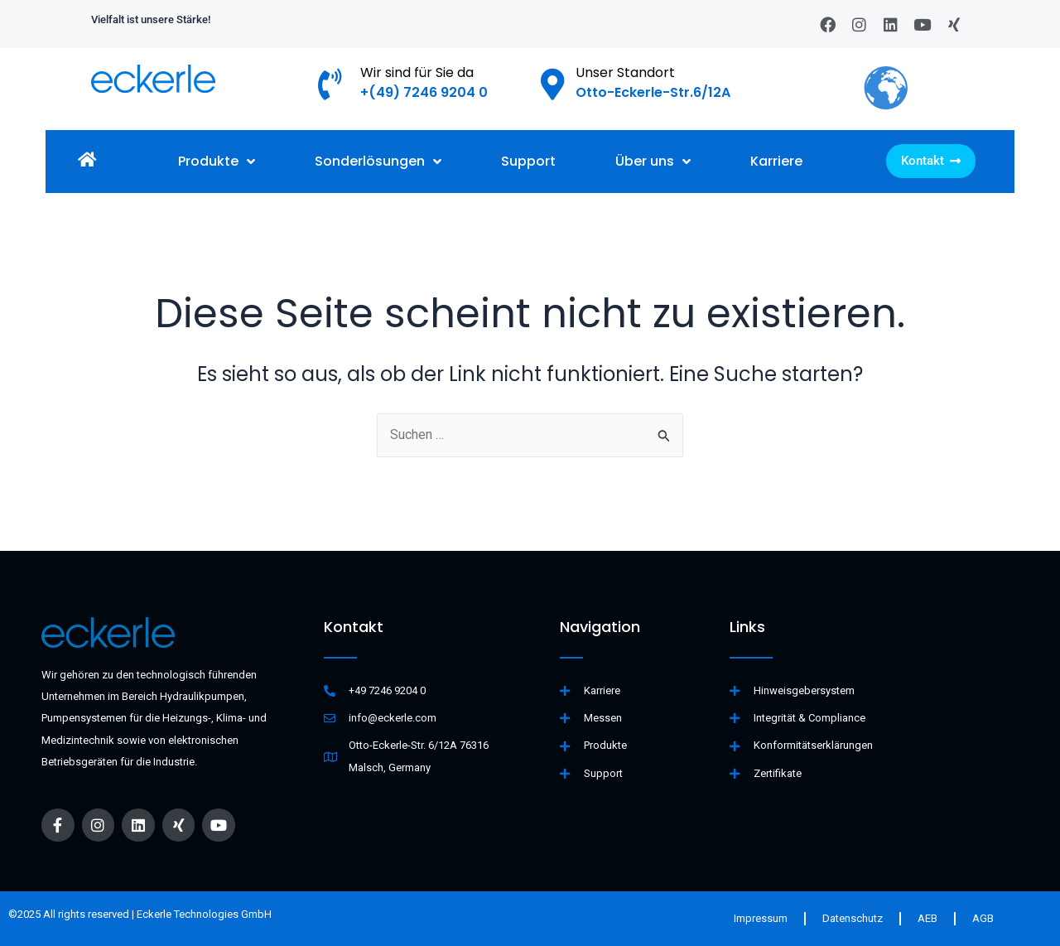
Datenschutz (852, 918)
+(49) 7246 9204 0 (424, 92)
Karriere (776, 161)
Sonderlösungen (378, 162)
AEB (927, 918)
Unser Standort (625, 72)
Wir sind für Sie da (417, 72)
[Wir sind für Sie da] (330, 84)
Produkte (216, 162)
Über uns (653, 162)
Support (528, 161)
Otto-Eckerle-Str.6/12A (653, 92)
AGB (983, 918)
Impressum (761, 918)
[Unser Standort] (553, 84)
